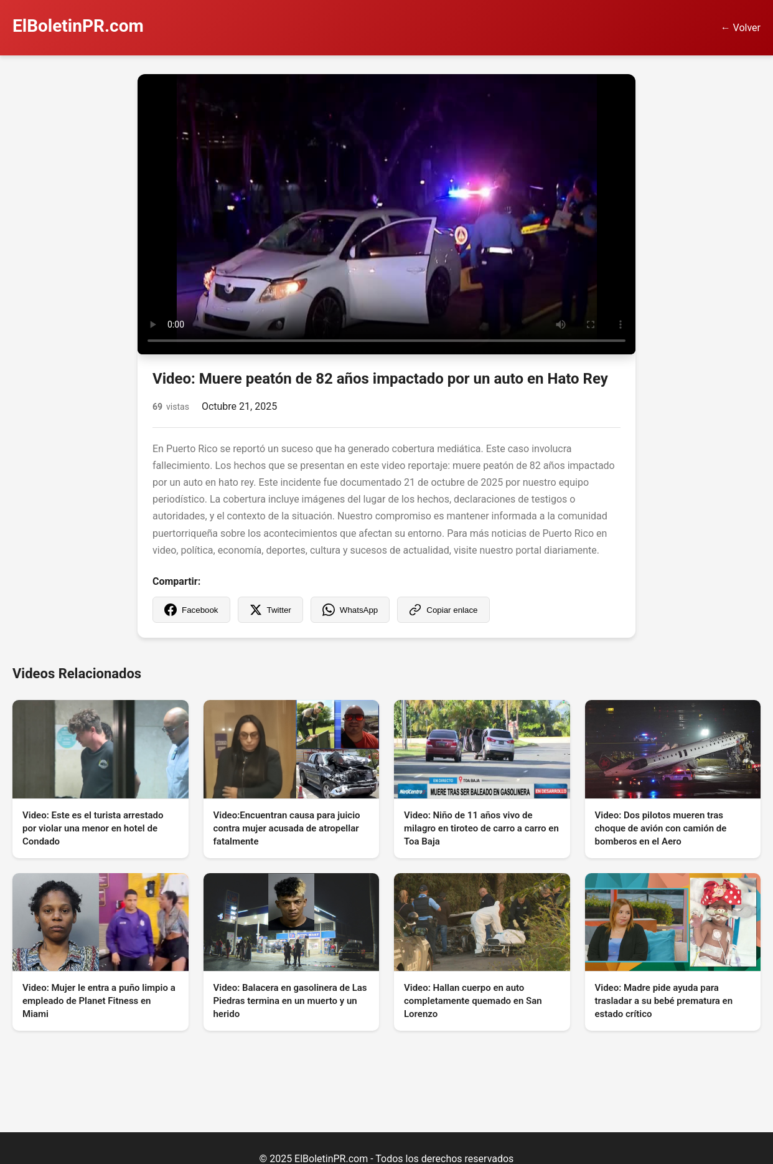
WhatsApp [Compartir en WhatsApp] (350, 609)
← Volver (741, 28)
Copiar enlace (443, 609)
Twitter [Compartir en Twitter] (270, 609)
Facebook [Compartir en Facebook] (191, 609)
